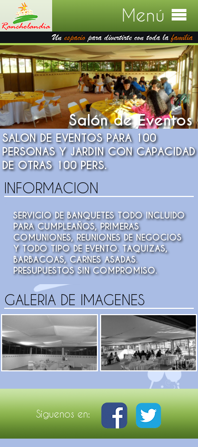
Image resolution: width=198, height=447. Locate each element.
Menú (154, 15)
